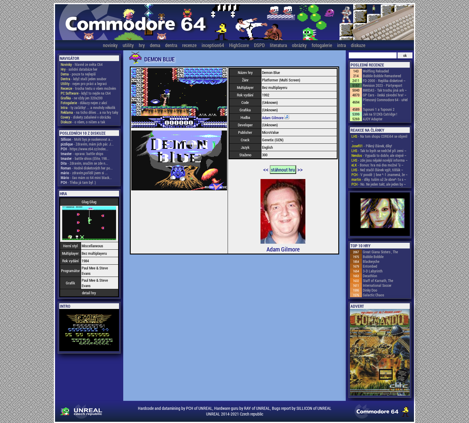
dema (155, 45)
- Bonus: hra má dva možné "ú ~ (377, 165)
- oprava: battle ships (82, 153)
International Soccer (377, 285)
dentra (171, 45)
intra (341, 45)
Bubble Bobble (373, 256)
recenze (189, 45)
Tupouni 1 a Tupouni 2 (379, 109)
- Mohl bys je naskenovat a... (87, 139)
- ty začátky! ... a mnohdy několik (88, 107)
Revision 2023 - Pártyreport (382, 85)
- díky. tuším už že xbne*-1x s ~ (378, 179)
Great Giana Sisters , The (380, 251)
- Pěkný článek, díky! (371, 145)
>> (300, 169)
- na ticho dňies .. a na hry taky (89, 112)
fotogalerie (322, 45)
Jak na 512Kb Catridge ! (380, 114)
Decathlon (370, 275)
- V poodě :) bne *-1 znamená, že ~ (379, 174)
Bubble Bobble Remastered (382, 75)
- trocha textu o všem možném (88, 88)
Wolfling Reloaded (376, 71)
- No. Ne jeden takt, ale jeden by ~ (378, 184)
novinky (110, 45)
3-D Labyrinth (373, 271)
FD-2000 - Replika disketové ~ (384, 80)
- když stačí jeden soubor (83, 78)
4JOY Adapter (373, 118)
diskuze (358, 45)
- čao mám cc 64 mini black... (86, 177)
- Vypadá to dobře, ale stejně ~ (378, 155)
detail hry (89, 292)
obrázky (299, 45)
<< (266, 169)
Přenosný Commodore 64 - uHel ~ (385, 102)
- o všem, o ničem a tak (83, 121)
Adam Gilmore (273, 117)
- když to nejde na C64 (86, 93)
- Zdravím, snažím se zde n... (84, 163)
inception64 (213, 45)
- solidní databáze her (79, 69)
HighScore (239, 45)
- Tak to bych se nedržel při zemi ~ (378, 150)
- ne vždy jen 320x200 (82, 97)
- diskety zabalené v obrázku (86, 117)
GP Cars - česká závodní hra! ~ (384, 95)
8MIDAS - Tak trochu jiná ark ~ (385, 90)
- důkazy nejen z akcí (84, 102)
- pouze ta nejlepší (78, 74)
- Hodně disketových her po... (87, 168)
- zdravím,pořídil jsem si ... (84, 172)
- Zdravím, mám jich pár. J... (87, 144)
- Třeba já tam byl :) (78, 182)
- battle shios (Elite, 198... (85, 158)
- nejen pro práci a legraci (84, 83)
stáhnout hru (283, 169)
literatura (278, 45)
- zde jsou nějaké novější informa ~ (379, 160)
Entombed (370, 266)
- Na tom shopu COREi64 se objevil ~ (379, 138)
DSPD (259, 45)
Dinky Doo (370, 290)
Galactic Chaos (373, 294)
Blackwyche (371, 261)
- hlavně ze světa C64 (82, 64)
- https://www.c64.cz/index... (84, 148)
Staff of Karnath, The (378, 280)
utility (128, 45)
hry (142, 45)
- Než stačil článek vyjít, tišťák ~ (377, 169)
